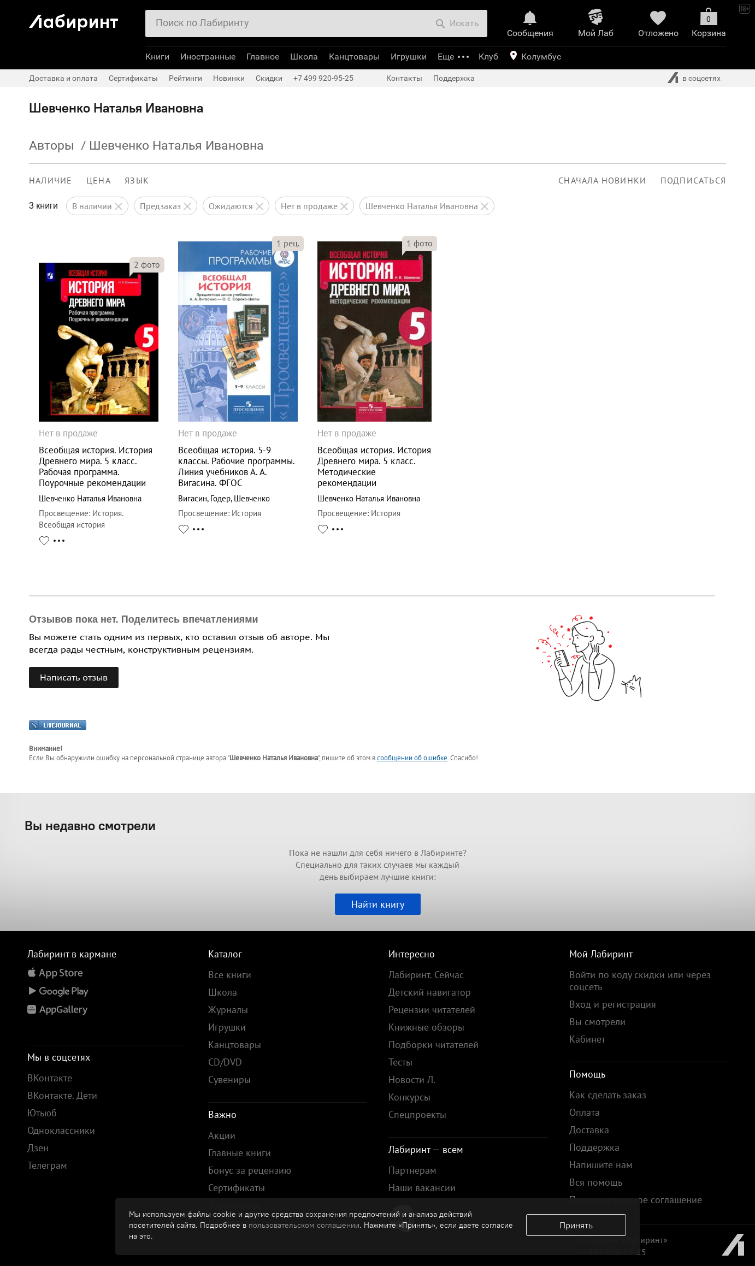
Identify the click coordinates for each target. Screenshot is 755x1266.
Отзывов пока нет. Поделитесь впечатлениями (143, 619)
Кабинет (587, 1039)
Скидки (269, 78)
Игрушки (409, 56)
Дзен (38, 1147)
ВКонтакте (49, 1078)
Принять (576, 1225)
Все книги (229, 974)
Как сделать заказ (607, 1094)
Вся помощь (595, 1182)
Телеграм (47, 1165)
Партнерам (412, 1170)
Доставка (589, 1129)
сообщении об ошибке (412, 757)
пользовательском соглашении (304, 1225)
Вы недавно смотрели (90, 825)
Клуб (488, 56)
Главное (262, 56)
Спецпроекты (417, 1114)
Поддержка (454, 78)
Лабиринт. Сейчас (426, 974)
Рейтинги (185, 78)
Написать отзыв (74, 677)
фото (147, 264)
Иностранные (207, 56)
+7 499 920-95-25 (323, 78)
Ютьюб (42, 1113)
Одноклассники (61, 1130)
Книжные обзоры (426, 1027)
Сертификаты (133, 78)
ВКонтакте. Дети (62, 1095)
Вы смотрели (597, 1021)
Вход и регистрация (612, 1004)
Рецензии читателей (431, 1009)
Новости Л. (411, 1079)
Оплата (584, 1112)
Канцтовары (354, 56)
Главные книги (239, 1152)
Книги (157, 56)
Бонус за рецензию (249, 1170)
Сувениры (229, 1079)
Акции (221, 1135)
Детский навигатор (429, 992)
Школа (304, 56)
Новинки (229, 78)
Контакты (404, 78)
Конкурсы (409, 1097)
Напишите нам (601, 1164)
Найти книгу (377, 904)
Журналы (228, 1009)
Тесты (400, 1062)
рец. (287, 243)
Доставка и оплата (63, 78)
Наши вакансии (422, 1187)
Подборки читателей (433, 1044)
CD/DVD (225, 1062)
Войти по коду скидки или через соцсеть (640, 980)
